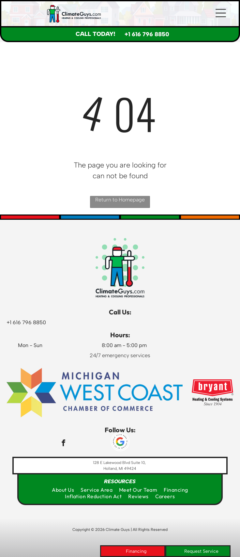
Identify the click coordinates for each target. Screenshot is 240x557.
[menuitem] (63, 489)
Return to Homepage (120, 200)
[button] (221, 14)
